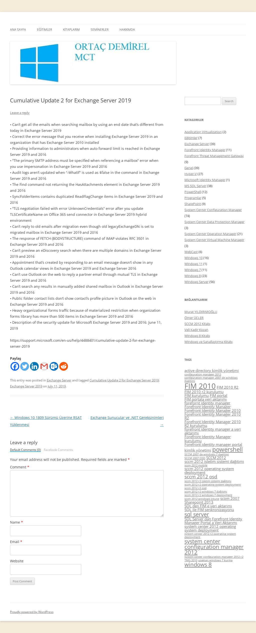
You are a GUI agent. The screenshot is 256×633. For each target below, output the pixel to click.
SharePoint (192, 204)
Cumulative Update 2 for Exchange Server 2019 (124, 380)
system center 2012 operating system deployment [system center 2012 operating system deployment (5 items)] (210, 528)
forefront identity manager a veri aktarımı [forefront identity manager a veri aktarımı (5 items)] (212, 431)
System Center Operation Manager (210, 234)
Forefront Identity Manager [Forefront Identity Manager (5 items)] (207, 406)
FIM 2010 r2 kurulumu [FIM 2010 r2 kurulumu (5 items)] (204, 391)
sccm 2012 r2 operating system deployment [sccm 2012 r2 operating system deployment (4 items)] (212, 484)
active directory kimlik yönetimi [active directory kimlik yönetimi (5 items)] (211, 370)
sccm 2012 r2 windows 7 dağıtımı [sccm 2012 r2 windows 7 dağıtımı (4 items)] (205, 491)
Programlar (192, 198)
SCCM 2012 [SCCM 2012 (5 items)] (216, 457)
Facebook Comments (58, 449)
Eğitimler (191, 138)
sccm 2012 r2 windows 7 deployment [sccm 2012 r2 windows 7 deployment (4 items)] (208, 495)
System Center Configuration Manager (213, 210)
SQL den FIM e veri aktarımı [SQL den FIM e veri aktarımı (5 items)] (208, 505)
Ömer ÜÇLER (194, 318)
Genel (188, 168)
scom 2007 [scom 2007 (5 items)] (230, 498)
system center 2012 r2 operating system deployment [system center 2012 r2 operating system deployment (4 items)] (210, 535)
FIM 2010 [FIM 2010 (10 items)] (200, 386)
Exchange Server (59, 380)
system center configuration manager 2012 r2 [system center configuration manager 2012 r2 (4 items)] (213, 557)
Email (16, 541)
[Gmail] (44, 366)
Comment (19, 467)
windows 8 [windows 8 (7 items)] (198, 564)
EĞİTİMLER (44, 29)
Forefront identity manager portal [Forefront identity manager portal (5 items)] (213, 444)
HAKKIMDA (127, 29)
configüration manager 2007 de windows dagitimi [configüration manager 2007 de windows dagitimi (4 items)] (211, 379)
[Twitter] (24, 366)
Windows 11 (193, 264)
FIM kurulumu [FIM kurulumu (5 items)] (196, 395)
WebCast (191, 252)
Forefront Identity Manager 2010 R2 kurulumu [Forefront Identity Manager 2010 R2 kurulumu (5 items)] (212, 423)
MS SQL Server (195, 186)
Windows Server (196, 282)
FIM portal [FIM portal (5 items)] (218, 395)
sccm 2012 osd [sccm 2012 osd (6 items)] (200, 476)
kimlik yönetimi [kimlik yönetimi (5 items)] (197, 450)
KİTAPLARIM (71, 29)
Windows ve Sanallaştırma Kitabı (208, 341)
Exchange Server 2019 (26, 386)
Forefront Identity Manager (204, 150)
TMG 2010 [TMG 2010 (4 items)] (190, 560)
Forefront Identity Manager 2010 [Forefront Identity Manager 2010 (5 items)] (212, 410)
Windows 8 (192, 276)
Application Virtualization (203, 132)
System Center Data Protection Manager (214, 222)
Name (16, 522)
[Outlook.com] (54, 366)
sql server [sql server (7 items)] (196, 514)
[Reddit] (63, 366)
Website (17, 561)
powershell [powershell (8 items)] (227, 449)
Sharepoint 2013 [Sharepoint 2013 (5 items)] (198, 502)
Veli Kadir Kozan (196, 329)
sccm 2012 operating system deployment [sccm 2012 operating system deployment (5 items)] (209, 470)
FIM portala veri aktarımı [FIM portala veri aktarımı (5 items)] (205, 399)
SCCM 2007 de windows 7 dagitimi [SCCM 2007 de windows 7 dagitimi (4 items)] (206, 454)
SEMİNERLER (99, 29)
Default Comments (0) (25, 450)
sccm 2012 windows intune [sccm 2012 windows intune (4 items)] (201, 499)
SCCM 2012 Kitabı (197, 323)
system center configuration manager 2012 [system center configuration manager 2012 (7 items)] (214, 547)
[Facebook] (14, 366)
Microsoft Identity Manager (204, 180)
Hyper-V (190, 174)
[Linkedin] (34, 366)
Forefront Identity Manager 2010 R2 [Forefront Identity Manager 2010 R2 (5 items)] (212, 416)
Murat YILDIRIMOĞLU (200, 312)
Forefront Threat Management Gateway (214, 156)
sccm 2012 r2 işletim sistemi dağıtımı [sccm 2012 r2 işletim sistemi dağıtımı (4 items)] (207, 481)
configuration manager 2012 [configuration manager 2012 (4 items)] (202, 374)
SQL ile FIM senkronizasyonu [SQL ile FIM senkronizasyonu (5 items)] (209, 509)
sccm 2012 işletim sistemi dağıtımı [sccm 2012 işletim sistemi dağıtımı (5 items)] (214, 461)
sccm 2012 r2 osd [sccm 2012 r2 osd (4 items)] (195, 488)
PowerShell (192, 192)
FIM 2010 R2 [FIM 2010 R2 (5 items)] (227, 387)
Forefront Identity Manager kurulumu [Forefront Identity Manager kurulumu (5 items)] (207, 438)
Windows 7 (192, 270)
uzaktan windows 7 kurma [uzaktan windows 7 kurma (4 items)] (215, 560)
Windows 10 (193, 258)
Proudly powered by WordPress (32, 612)
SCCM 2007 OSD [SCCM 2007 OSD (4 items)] (194, 458)
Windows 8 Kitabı (197, 335)
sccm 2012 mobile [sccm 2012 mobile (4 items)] (195, 465)
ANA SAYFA (18, 29)
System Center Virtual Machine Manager (214, 240)
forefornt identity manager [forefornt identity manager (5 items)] (207, 402)
